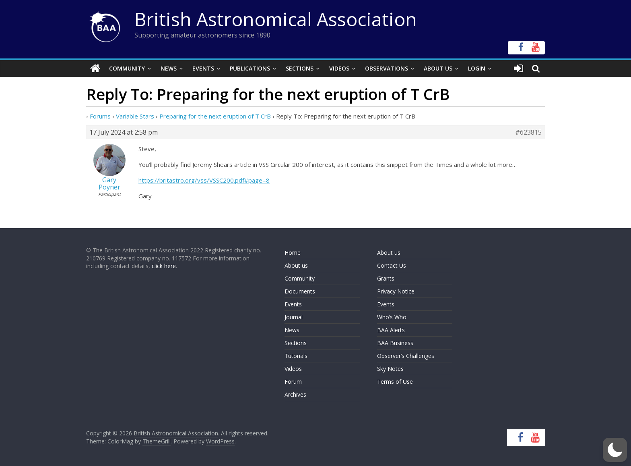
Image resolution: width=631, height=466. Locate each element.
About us (296, 265)
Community (127, 68)
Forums (100, 116)
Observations (386, 68)
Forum (293, 381)
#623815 (528, 132)
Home (293, 252)
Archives (295, 394)
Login (476, 68)
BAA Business (395, 343)
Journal (294, 317)
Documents (300, 291)
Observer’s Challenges (405, 356)
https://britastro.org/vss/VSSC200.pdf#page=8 (204, 180)
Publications (250, 68)
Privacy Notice (395, 291)
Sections (299, 68)
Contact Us (391, 265)
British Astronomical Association (275, 18)
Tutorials (296, 356)
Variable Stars (135, 116)
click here (164, 266)
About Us (438, 68)
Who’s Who (391, 317)
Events (203, 68)
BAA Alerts (391, 330)
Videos (339, 68)
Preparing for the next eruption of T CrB (215, 116)
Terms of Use (395, 381)
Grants (385, 278)
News (169, 68)
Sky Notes (390, 368)
